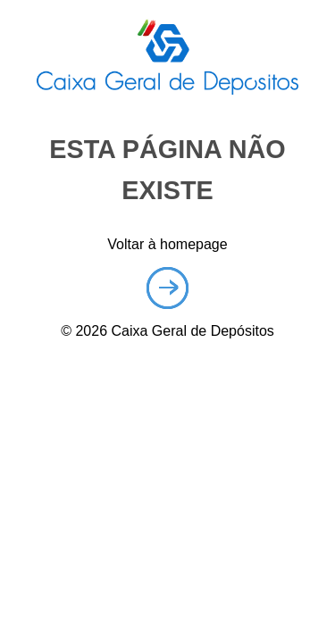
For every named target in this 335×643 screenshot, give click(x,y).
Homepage (167, 288)
